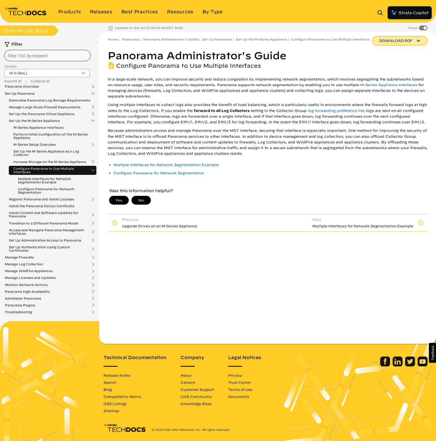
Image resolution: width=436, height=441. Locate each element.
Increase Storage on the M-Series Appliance (49, 162)
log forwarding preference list (336, 111)
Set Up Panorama (20, 93)
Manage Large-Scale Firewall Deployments (44, 107)
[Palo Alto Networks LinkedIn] (398, 365)
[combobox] (47, 55)
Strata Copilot (410, 12)
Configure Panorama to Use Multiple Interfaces (43, 170)
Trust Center (239, 382)
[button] (432, 353)
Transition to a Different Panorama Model (43, 223)
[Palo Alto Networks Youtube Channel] (422, 365)
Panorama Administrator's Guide (170, 39)
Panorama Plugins (20, 305)
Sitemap (111, 411)
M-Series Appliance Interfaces (38, 127)
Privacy (235, 375)
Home (113, 39)
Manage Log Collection (24, 264)
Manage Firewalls (19, 257)
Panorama (130, 39)
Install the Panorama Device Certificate (41, 206)
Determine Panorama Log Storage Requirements (49, 100)
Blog (107, 389)
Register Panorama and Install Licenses (41, 199)
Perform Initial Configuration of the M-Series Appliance (50, 135)
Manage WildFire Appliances (28, 271)
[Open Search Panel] (382, 12)
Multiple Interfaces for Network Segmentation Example (44, 180)
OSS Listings (115, 404)
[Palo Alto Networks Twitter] (410, 365)
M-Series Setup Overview (34, 144)
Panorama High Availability (27, 291)
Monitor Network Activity (26, 285)
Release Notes (116, 375)
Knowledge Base (196, 404)
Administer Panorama (23, 298)
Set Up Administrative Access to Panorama (45, 240)
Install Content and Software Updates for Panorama (43, 214)
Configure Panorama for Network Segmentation (46, 190)
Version (10, 66)
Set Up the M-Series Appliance (34, 120)
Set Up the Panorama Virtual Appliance (41, 114)
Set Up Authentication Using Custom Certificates (39, 248)
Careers (188, 382)
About (186, 375)
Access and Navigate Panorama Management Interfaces (46, 231)
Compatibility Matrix (122, 396)
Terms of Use (240, 389)
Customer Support (197, 389)
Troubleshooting (18, 312)
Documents (238, 396)
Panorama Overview (22, 86)
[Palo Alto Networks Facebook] (385, 365)
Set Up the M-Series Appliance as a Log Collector (46, 152)
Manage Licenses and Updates (30, 277)
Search (109, 382)
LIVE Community (196, 396)
